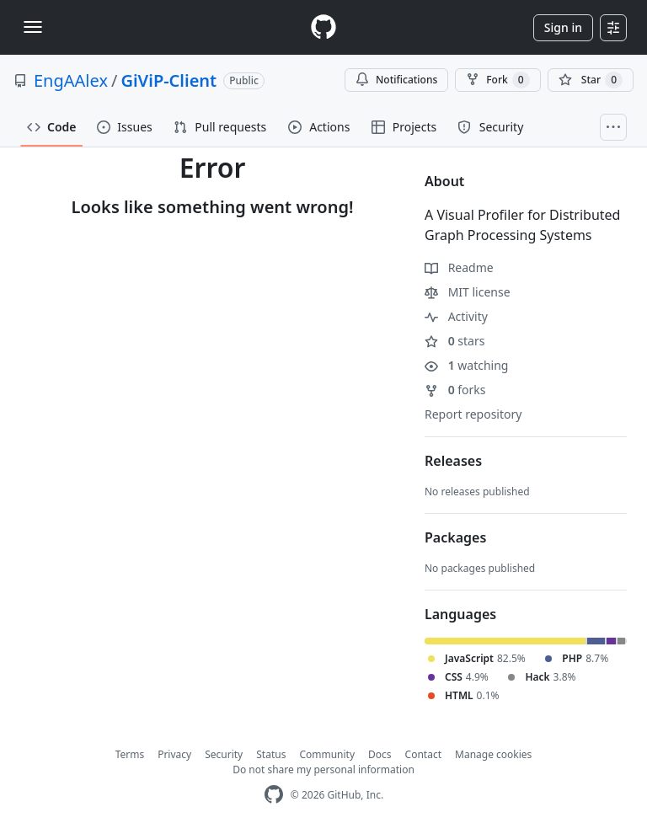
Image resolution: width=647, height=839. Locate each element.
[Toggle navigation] (32, 27)
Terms (130, 754)
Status (271, 754)
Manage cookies (493, 754)
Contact (423, 754)
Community (327, 754)
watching (466, 365)
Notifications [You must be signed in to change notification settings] (396, 79)
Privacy (174, 754)
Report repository (473, 414)
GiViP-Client (168, 80)
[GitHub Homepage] (274, 794)
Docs (380, 754)
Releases (453, 461)
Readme (459, 267)
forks (455, 390)
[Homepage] (323, 27)
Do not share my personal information (323, 769)
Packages (455, 537)
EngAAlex (71, 80)
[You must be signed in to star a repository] (591, 80)
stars (454, 341)
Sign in (563, 27)
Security (224, 754)
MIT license (468, 292)
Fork (497, 80)
